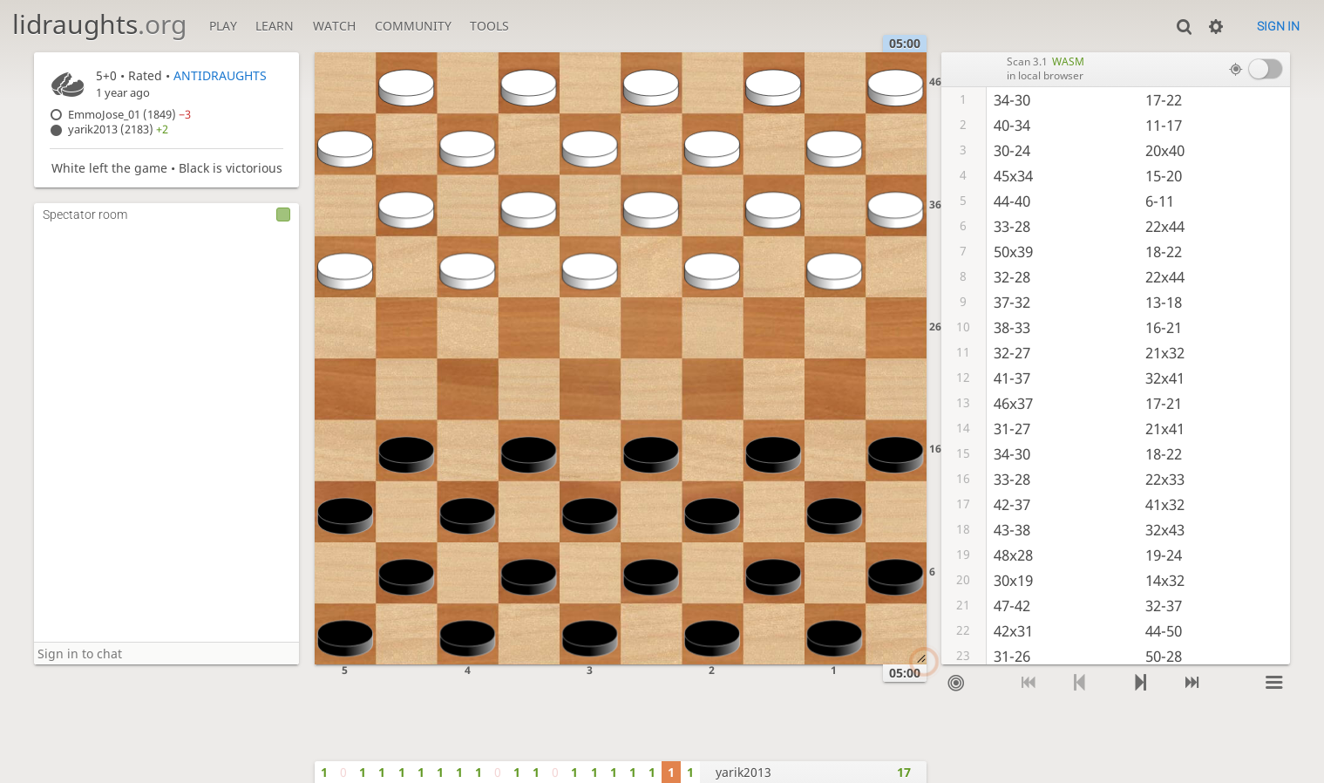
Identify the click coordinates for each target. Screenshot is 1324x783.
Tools (489, 25)
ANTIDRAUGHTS (220, 75)
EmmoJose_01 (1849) (129, 114)
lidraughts (99, 24)
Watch (334, 25)
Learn (274, 25)
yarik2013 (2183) (118, 129)
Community (413, 25)
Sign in (1278, 26)
